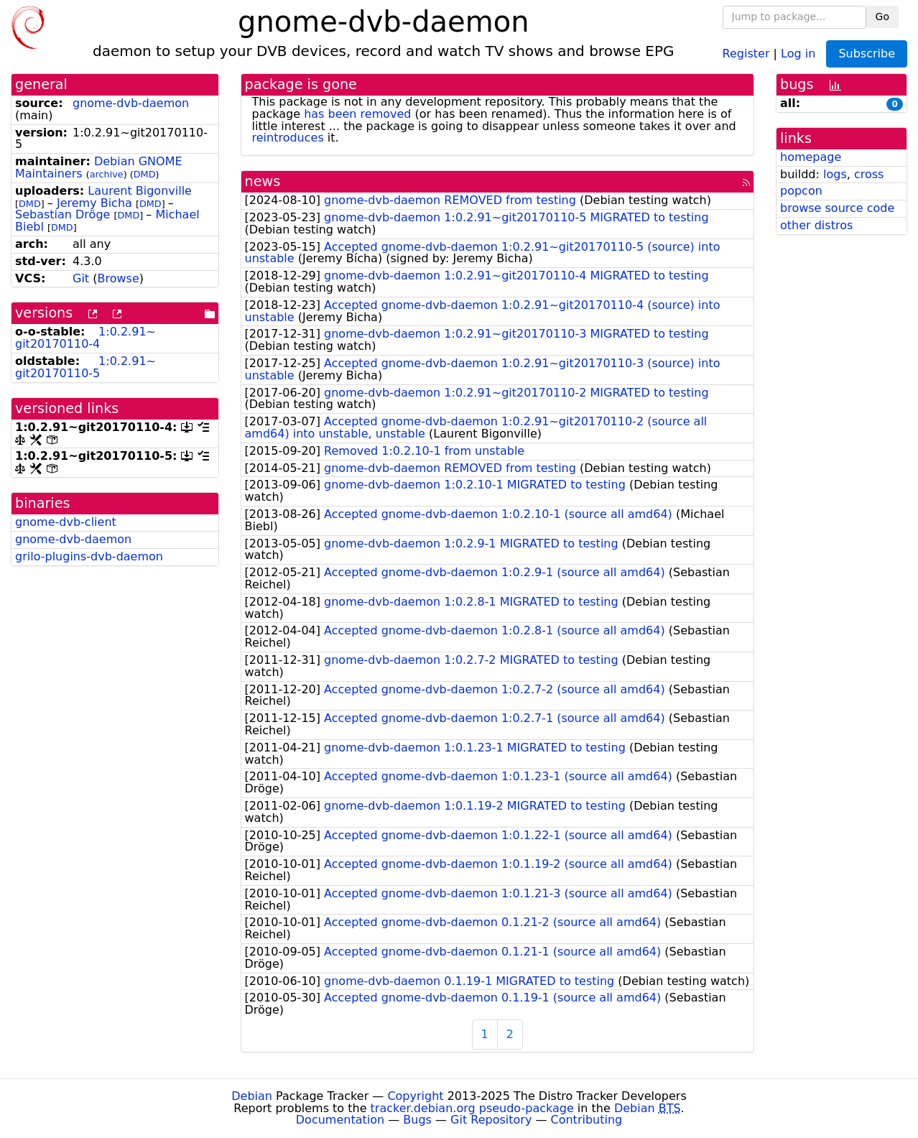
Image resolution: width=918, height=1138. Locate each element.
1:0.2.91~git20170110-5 (85, 367)
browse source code (837, 208)
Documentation (340, 1120)
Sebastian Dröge (62, 214)
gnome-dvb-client (65, 522)
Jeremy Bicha (94, 203)
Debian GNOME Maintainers (98, 167)
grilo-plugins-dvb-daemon (89, 556)
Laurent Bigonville (140, 191)
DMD (145, 174)
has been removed (357, 114)
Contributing (587, 1120)
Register (746, 53)
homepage (810, 157)
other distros (816, 225)
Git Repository (491, 1120)
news (263, 181)
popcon (801, 191)
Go (882, 16)
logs (835, 174)
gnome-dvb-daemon (131, 103)
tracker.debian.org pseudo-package (472, 1108)
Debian (251, 1096)
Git (81, 278)
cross (869, 174)
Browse (118, 278)
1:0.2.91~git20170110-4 (85, 338)
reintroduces (288, 137)
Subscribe (866, 53)
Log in (798, 53)
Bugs (417, 1120)
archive (107, 174)
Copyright (415, 1096)
